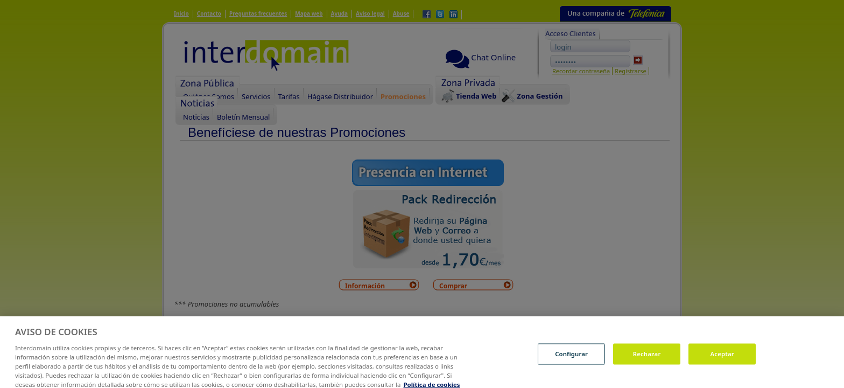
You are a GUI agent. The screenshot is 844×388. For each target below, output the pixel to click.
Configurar (571, 358)
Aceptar (722, 358)
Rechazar (647, 358)
